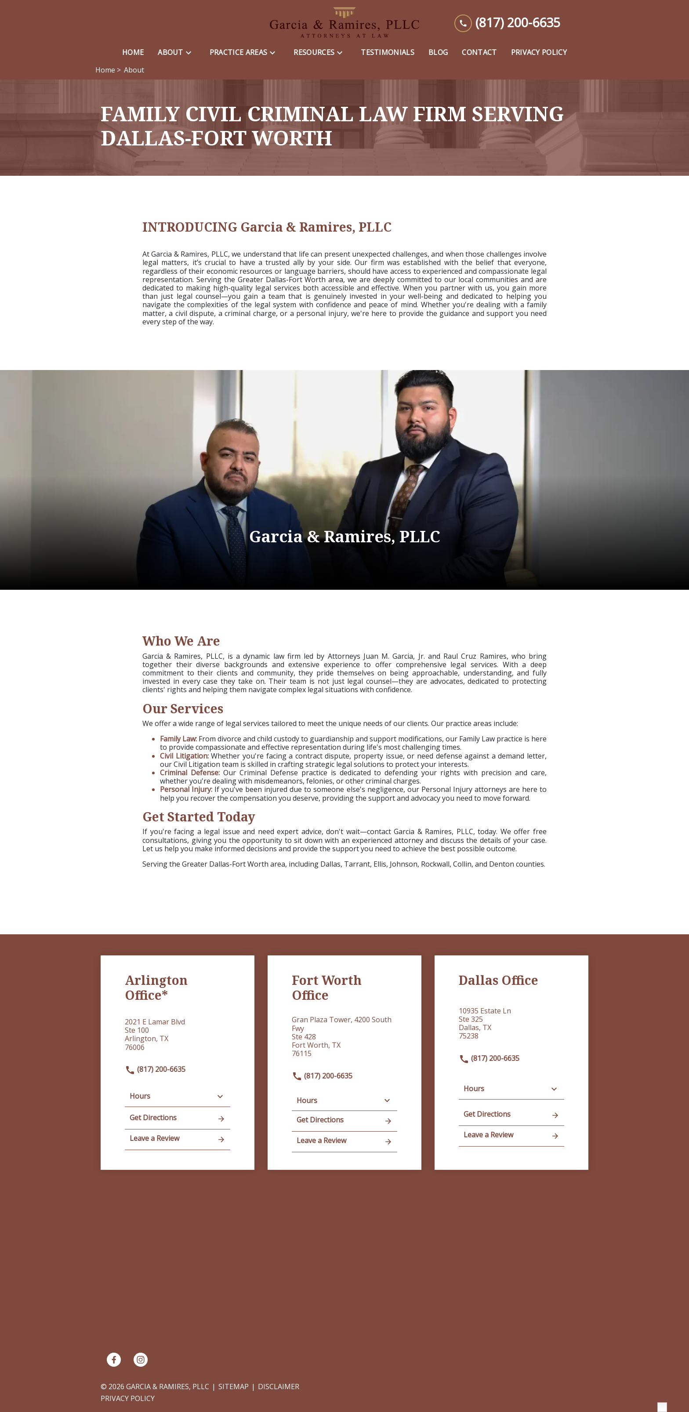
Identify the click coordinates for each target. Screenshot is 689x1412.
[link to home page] (344, 22)
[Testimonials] (387, 52)
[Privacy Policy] (539, 52)
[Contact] (479, 52)
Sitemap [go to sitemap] (233, 1386)
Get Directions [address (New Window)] (177, 1118)
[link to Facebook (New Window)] (114, 1360)
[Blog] (438, 52)
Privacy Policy (128, 1398)
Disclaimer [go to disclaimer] (278, 1386)
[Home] (133, 52)
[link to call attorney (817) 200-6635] (507, 22)
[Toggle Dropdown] (191, 52)
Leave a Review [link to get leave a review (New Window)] (177, 1139)
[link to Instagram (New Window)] (141, 1360)
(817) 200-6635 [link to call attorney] (155, 1069)
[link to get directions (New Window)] (177, 1038)
